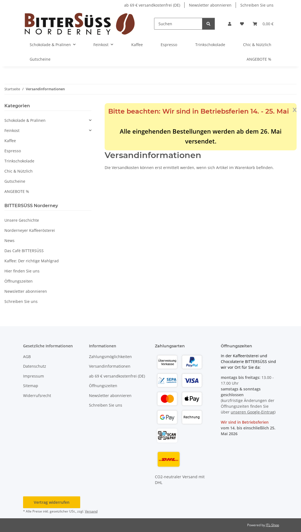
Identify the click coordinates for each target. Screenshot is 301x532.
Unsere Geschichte (21, 220)
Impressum (33, 376)
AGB (27, 356)
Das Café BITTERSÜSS (24, 250)
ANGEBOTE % (16, 191)
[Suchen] (178, 24)
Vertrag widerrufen (51, 502)
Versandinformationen (109, 366)
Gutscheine (14, 181)
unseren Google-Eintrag (252, 412)
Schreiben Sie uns (257, 5)
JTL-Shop (272, 525)
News (9, 240)
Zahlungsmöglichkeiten (110, 356)
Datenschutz (34, 366)
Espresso (12, 150)
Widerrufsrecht (37, 395)
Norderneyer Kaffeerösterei (29, 230)
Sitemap (30, 385)
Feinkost (11, 130)
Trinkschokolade (19, 161)
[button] (230, 23)
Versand (91, 511)
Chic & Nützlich (18, 171)
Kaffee (10, 140)
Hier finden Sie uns (22, 271)
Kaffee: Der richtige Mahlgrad (31, 260)
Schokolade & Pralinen (25, 120)
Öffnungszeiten (18, 281)
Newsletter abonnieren (210, 5)
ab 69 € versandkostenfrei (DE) (152, 5)
